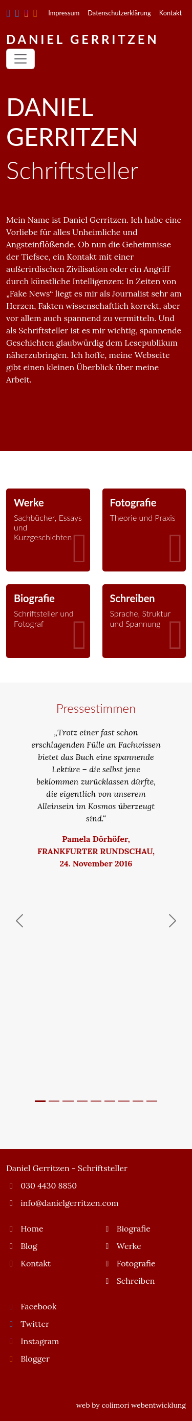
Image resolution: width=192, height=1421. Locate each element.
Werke (121, 1246)
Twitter (27, 1324)
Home (25, 1228)
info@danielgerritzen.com (62, 1203)
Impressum (63, 13)
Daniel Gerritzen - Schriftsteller (66, 1168)
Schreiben (128, 1281)
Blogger (28, 1358)
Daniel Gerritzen (82, 39)
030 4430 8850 (41, 1185)
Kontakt (170, 13)
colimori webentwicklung (143, 1405)
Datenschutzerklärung (119, 13)
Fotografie (129, 1263)
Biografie (126, 1228)
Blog (21, 1246)
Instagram (32, 1341)
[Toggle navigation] (20, 59)
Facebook (31, 1306)
